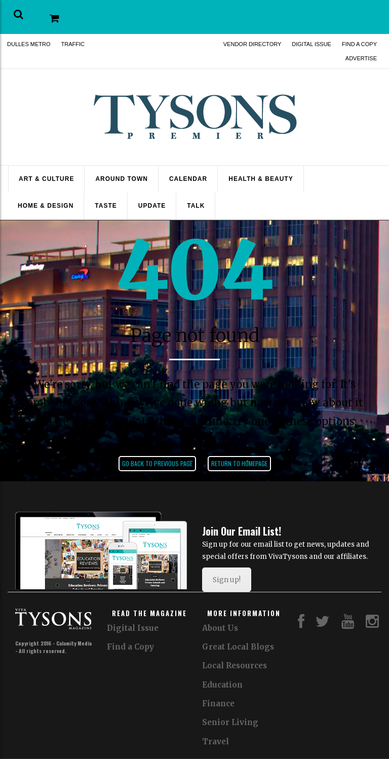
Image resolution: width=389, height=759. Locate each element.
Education (222, 685)
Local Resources (234, 665)
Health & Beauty (260, 178)
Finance (218, 703)
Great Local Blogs (238, 647)
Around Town (121, 178)
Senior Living (230, 722)
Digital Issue (311, 44)
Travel (215, 741)
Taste (105, 205)
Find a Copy (359, 44)
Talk (196, 205)
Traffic (73, 44)
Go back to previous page (157, 463)
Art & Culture (46, 178)
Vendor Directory (252, 44)
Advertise (361, 58)
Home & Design (45, 205)
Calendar (188, 178)
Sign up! (227, 579)
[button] (18, 14)
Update (152, 205)
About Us (220, 628)
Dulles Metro (29, 44)
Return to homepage (239, 463)
